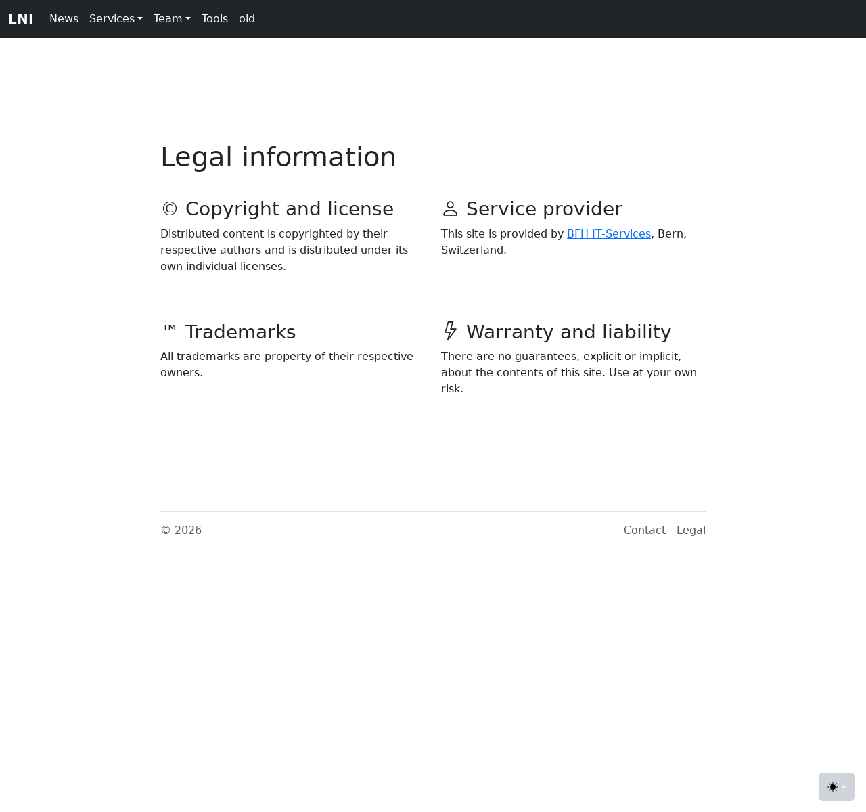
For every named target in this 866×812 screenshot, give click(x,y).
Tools (215, 18)
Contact (645, 530)
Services (112, 18)
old (247, 18)
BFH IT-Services (609, 233)
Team (168, 18)
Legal (691, 530)
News (63, 18)
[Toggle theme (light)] (837, 787)
